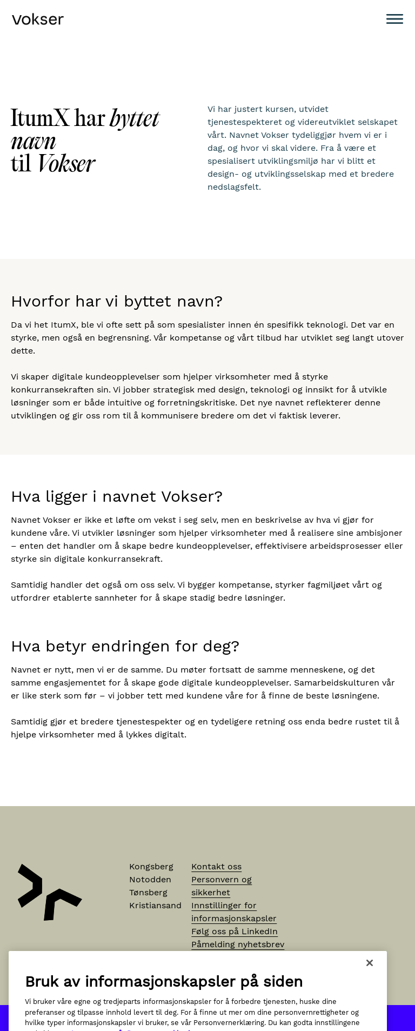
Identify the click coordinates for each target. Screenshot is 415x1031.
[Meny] (394, 19)
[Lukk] (369, 975)
